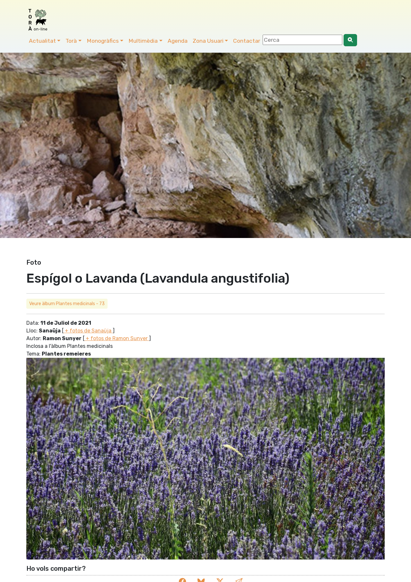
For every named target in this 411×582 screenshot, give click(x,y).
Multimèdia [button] (143, 41)
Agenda (178, 41)
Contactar (246, 41)
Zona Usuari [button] (208, 41)
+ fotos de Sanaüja (88, 331)
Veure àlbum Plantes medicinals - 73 (67, 303)
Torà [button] (71, 41)
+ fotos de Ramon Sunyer (116, 338)
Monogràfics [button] (103, 41)
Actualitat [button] (42, 41)
